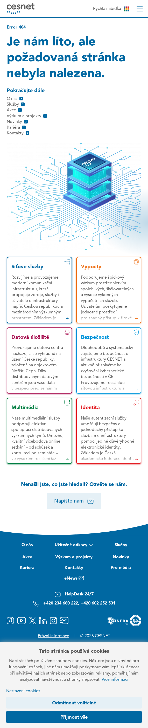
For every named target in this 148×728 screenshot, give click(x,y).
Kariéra (27, 568)
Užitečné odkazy (74, 545)
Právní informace (53, 636)
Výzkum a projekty (74, 557)
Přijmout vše (74, 717)
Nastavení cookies (23, 691)
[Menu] (139, 9)
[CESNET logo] (20, 8)
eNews (73, 579)
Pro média (121, 568)
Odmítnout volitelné (74, 703)
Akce (27, 557)
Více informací (115, 680)
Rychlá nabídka (111, 8)
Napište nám (74, 501)
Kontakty (74, 568)
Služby (121, 545)
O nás (27, 545)
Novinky (121, 557)
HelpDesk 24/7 (74, 594)
